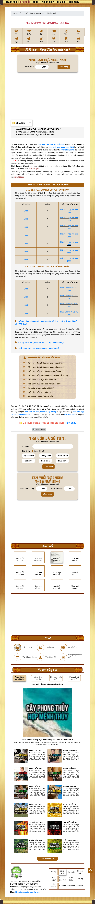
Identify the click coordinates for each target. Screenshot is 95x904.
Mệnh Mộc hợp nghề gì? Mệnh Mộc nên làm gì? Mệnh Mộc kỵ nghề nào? (37, 786)
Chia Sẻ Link (40, 430)
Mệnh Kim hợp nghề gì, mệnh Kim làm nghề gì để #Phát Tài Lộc (37, 750)
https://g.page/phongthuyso (27, 892)
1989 (26, 297)
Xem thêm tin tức (47, 859)
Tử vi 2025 (70, 423)
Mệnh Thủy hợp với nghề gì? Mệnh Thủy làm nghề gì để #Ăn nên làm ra (71, 750)
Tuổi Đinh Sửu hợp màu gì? (40, 392)
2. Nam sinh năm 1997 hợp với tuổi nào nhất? (36, 134)
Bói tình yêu (69, 414)
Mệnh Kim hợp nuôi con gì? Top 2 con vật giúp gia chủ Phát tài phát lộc (71, 786)
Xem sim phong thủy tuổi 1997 (41, 388)
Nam (35, 451)
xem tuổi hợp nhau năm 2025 (61, 147)
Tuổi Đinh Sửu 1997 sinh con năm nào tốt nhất (38, 348)
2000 (26, 235)
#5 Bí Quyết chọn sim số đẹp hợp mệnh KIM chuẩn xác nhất (71, 804)
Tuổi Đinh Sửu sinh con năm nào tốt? (44, 384)
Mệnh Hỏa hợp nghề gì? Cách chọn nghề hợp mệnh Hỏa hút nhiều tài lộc (37, 768)
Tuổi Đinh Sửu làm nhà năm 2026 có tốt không (48, 375)
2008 (26, 251)
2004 (26, 313)
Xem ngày (74, 2)
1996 (26, 219)
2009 (26, 259)
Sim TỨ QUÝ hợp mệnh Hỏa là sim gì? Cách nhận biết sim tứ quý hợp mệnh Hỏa (71, 822)
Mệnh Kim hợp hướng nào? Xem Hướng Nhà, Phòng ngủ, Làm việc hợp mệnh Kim (37, 804)
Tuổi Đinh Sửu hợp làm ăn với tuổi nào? (45, 371)
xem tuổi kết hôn (32, 412)
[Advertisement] (47, 94)
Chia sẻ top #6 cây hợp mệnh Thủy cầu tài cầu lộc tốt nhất (47, 740)
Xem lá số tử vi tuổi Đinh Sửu (40, 396)
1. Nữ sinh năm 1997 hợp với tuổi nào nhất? (35, 132)
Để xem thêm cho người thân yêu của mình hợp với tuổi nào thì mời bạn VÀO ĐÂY (46, 322)
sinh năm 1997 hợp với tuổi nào (50, 144)
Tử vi (35, 2)
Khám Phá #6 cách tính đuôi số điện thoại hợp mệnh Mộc (37, 840)
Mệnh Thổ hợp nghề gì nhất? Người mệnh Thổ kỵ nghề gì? (71, 768)
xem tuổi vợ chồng (48, 412)
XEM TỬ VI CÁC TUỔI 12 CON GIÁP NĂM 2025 (47, 23)
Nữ (41, 451)
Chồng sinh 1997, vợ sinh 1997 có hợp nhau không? (41, 342)
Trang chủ (11, 2)
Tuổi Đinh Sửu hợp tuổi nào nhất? (42, 380)
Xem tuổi (25, 2)
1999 (26, 227)
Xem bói (61, 2)
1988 (26, 211)
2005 (26, 243)
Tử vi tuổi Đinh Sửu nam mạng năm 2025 (46, 363)
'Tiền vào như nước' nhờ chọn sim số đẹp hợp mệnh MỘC (71, 840)
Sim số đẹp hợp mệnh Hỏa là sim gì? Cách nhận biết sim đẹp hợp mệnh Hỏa (37, 822)
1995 (26, 305)
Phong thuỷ (48, 2)
